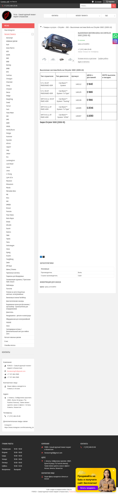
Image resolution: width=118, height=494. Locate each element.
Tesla (8, 242)
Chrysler (61, 27)
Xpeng (8, 252)
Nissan (8, 208)
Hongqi (8, 133)
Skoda (8, 222)
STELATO (8, 225)
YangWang (9, 259)
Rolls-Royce (10, 218)
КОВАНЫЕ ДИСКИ (11, 41)
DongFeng (9, 99)
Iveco (8, 326)
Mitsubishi (9, 184)
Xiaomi (8, 256)
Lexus (8, 167)
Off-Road (9, 266)
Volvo (8, 249)
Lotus (8, 171)
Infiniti (8, 143)
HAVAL (8, 126)
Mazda (8, 188)
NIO (7, 201)
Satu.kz (69, 489)
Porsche (8, 212)
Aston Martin (10, 48)
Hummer (9, 137)
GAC (7, 116)
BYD (7, 72)
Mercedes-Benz (11, 191)
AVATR (8, 55)
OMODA (8, 205)
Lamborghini (10, 161)
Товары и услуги (49, 27)
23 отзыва (98, 2)
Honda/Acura (10, 130)
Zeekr (8, 263)
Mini (7, 198)
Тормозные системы (13, 273)
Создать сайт (5, 2)
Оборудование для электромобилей (18, 319)
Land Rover (9, 164)
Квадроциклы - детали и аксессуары (18, 316)
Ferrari (8, 106)
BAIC (7, 58)
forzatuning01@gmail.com (16, 371)
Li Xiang (9, 174)
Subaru (8, 232)
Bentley (8, 65)
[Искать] (113, 6)
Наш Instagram (9, 30)
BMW (7, 69)
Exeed (8, 103)
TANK (7, 235)
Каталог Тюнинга (10, 34)
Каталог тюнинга (82, 16)
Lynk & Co (9, 178)
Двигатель (9, 312)
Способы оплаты (9, 345)
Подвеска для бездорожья (15, 276)
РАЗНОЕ (8, 323)
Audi (7, 45)
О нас (6, 341)
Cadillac (9, 75)
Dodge (8, 96)
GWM (7, 123)
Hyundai (9, 140)
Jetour (8, 154)
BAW (7, 62)
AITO (7, 52)
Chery (8, 86)
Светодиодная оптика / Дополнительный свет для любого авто (17, 331)
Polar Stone (10, 215)
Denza (8, 92)
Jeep (7, 150)
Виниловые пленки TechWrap (16, 298)
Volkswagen (10, 246)
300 (67, 27)
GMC (7, 120)
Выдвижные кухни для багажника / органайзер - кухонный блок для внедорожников (18, 307)
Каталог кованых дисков (12, 337)
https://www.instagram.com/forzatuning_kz (19, 427)
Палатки (9, 289)
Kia (7, 157)
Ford (7, 109)
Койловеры (10, 285)
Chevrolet (9, 82)
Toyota (8, 239)
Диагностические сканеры (15, 301)
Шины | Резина (11, 269)
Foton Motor (10, 113)
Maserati (9, 181)
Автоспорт (9, 38)
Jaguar (8, 147)
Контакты (55, 16)
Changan (9, 79)
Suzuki (8, 229)
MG (7, 195)
